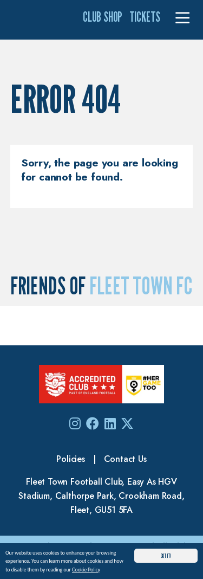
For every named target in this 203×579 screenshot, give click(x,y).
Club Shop (102, 17)
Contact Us (125, 459)
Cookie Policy (86, 570)
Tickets (145, 17)
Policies (70, 459)
